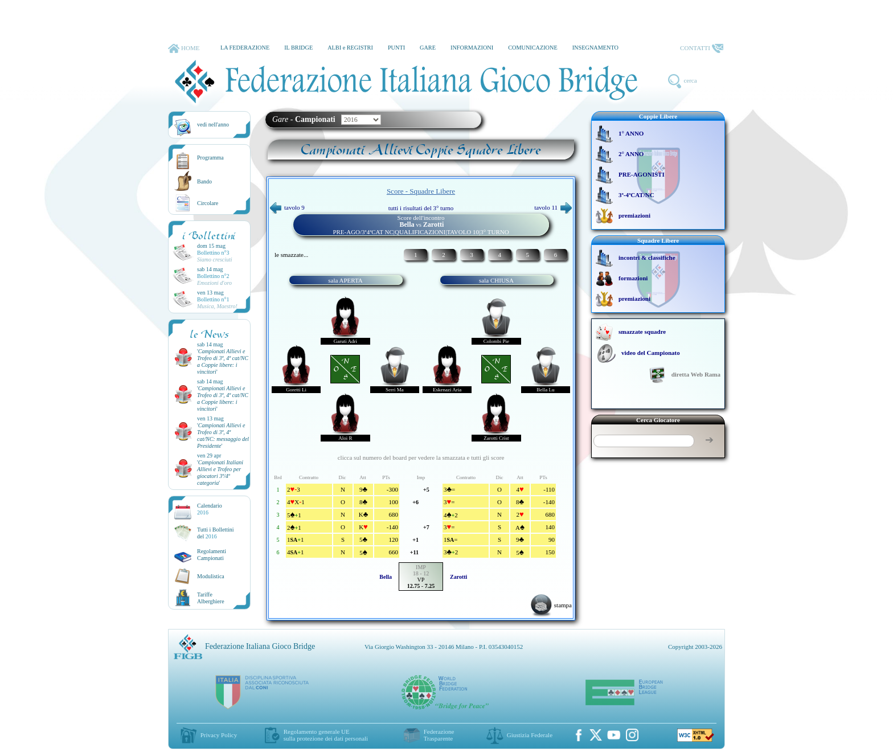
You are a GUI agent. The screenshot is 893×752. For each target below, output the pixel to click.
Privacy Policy (218, 734)
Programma (210, 157)
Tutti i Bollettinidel (215, 533)
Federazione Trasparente (439, 735)
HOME (183, 48)
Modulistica (210, 576)
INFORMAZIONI (471, 47)
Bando (204, 181)
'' (222, 361)
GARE (428, 47)
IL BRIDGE (298, 47)
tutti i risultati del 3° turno (421, 208)
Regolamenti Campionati (211, 554)
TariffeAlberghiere (210, 597)
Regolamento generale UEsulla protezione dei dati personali (326, 735)
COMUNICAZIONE (533, 47)
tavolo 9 (287, 207)
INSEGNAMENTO (595, 47)
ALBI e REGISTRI (350, 47)
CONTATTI (701, 48)
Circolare (207, 203)
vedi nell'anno (213, 124)
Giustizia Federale (529, 734)
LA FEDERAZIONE (244, 47)
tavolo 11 (553, 207)
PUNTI (396, 47)
